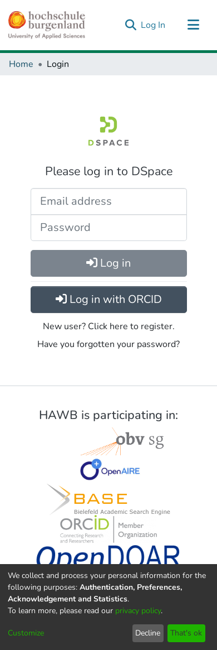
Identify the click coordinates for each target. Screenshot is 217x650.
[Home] (46, 25)
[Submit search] (130, 25)
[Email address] (109, 201)
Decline (147, 633)
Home (21, 64)
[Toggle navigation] (193, 25)
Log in (108, 263)
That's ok (186, 633)
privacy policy (138, 610)
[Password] (109, 227)
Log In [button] (153, 25)
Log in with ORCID (109, 299)
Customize (26, 633)
